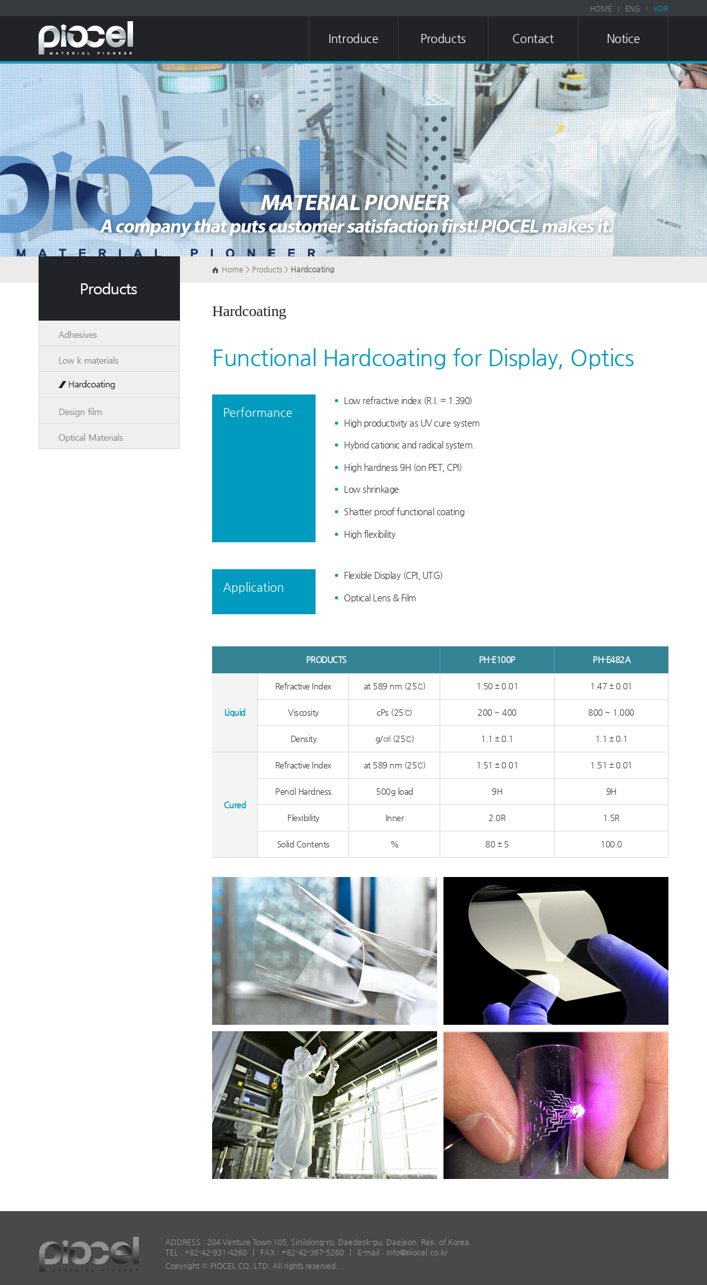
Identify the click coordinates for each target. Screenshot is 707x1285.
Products (443, 38)
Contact (532, 38)
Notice (623, 38)
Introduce (353, 38)
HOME (601, 8)
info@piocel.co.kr (416, 1252)
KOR (661, 8)
